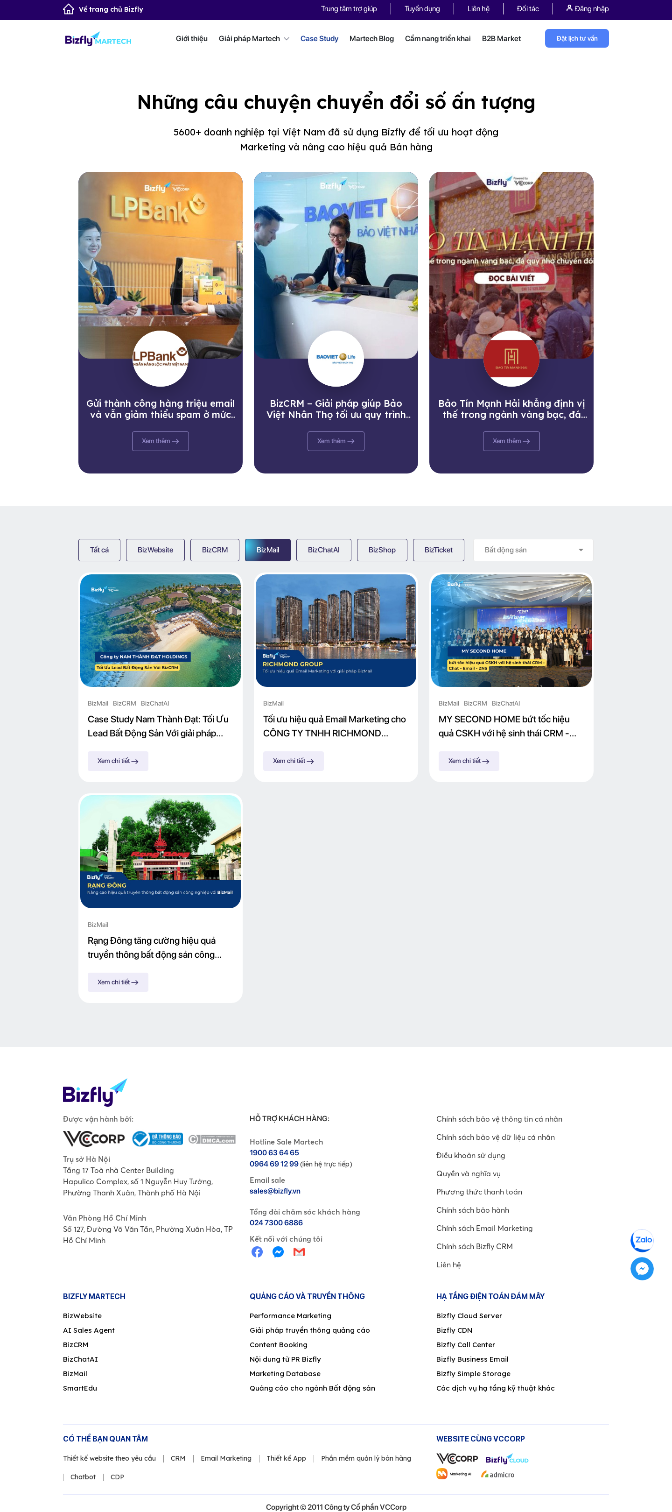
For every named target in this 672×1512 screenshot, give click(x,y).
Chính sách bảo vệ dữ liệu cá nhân (495, 1137)
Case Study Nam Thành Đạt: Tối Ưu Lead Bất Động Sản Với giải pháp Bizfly (158, 727)
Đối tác (528, 8)
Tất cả (99, 549)
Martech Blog (372, 38)
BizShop (382, 549)
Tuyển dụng (422, 8)
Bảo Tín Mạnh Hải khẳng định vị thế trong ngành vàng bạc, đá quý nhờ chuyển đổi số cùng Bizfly (511, 409)
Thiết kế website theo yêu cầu (109, 1458)
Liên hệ (479, 8)
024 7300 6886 (276, 1222)
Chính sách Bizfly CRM (474, 1246)
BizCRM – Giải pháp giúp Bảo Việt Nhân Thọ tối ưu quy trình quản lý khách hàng (336, 409)
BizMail (268, 549)
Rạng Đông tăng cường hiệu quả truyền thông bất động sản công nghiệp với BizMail (152, 948)
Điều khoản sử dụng (470, 1155)
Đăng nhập (588, 8)
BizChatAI (324, 549)
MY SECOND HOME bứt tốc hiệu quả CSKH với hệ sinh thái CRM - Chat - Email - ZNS (504, 727)
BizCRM (215, 549)
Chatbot (83, 1477)
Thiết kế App (286, 1458)
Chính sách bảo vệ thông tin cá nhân (499, 1118)
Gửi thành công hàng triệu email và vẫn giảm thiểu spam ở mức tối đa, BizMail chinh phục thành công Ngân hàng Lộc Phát (160, 409)
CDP (117, 1477)
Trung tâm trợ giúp (349, 8)
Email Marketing (226, 1458)
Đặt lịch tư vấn (577, 38)
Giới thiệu (192, 38)
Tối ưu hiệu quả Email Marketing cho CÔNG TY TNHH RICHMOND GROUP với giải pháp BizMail (334, 727)
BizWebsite (155, 549)
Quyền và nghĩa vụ (468, 1173)
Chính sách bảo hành (472, 1210)
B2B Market (501, 38)
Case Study (319, 38)
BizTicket (439, 549)
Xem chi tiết (118, 760)
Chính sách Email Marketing (484, 1228)
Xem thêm (160, 441)
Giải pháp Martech (254, 38)
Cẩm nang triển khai (438, 38)
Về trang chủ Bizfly (103, 9)
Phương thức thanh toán (479, 1191)
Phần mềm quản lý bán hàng (366, 1458)
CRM (178, 1458)
